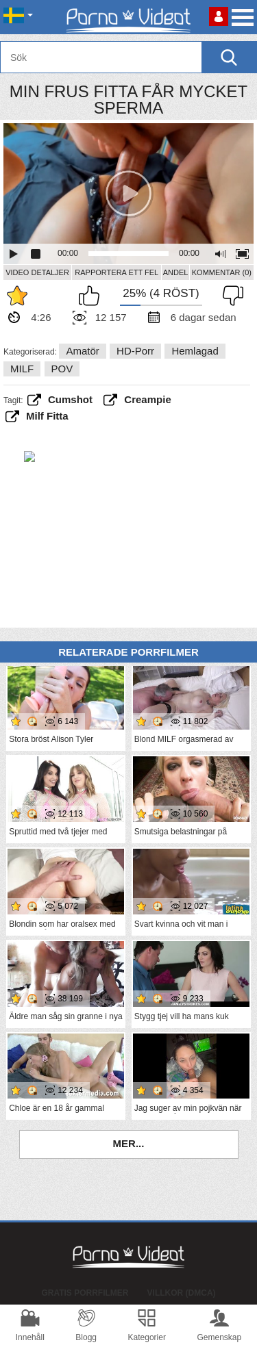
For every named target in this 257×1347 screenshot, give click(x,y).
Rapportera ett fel (116, 272)
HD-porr (135, 351)
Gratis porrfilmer (84, 1293)
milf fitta (47, 416)
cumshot (70, 399)
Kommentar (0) (222, 272)
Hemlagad (194, 351)
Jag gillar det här (92, 295)
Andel (175, 272)
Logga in (218, 16)
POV (62, 368)
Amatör (82, 351)
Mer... (129, 1143)
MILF (22, 368)
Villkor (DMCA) (181, 1293)
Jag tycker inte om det (229, 295)
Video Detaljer (37, 272)
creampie (147, 399)
